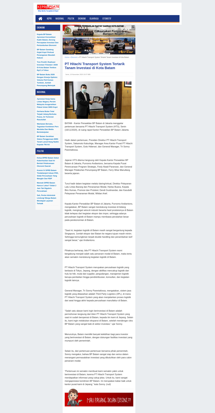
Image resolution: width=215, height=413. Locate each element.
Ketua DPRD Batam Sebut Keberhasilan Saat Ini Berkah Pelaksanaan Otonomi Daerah (48, 162)
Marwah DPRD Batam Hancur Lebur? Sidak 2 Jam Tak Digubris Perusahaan (46, 187)
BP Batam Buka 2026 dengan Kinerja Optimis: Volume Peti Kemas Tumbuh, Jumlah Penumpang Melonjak (47, 79)
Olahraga (94, 18)
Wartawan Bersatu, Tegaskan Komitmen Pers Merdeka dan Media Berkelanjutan (48, 128)
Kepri (49, 18)
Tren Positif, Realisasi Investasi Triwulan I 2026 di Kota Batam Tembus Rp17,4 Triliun (47, 66)
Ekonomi (82, 18)
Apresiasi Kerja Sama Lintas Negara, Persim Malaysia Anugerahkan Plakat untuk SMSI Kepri (47, 103)
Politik (71, 18)
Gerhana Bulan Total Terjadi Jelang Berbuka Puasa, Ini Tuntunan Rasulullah (46, 115)
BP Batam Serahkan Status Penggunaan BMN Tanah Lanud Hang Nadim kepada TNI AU (48, 140)
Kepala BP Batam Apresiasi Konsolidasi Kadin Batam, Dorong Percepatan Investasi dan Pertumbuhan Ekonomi (48, 39)
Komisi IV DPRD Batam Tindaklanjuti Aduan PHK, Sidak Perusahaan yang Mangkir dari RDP (48, 174)
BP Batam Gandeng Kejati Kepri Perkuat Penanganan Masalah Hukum (46, 54)
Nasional (60, 18)
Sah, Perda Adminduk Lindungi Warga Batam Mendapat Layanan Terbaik (46, 199)
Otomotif (106, 18)
